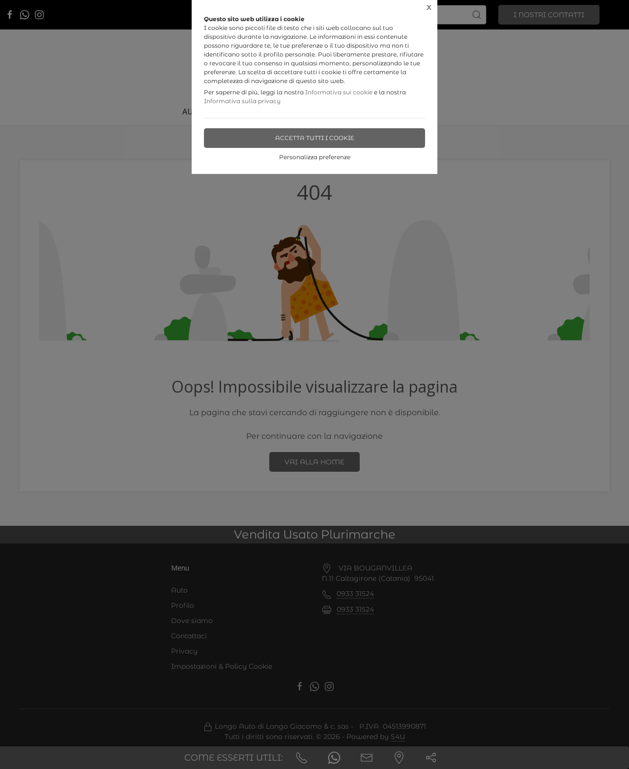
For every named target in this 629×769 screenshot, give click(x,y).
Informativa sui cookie (338, 92)
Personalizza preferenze (314, 157)
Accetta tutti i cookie (314, 138)
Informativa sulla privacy (242, 101)
